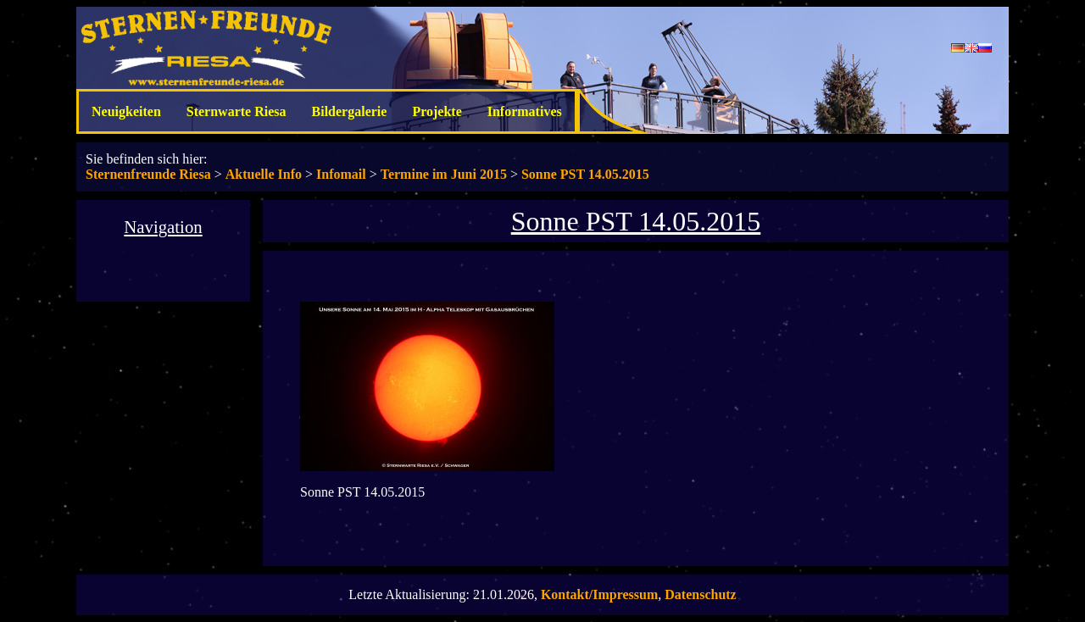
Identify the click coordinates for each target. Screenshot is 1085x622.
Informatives (524, 111)
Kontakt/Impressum (599, 594)
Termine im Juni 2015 (444, 174)
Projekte (436, 111)
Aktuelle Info (263, 174)
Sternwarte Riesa (236, 111)
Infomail (341, 174)
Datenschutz (700, 594)
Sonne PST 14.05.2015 (585, 174)
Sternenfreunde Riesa (148, 174)
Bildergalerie (349, 111)
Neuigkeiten (126, 111)
